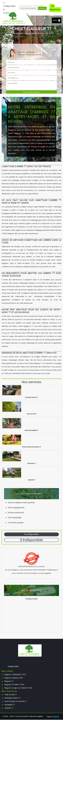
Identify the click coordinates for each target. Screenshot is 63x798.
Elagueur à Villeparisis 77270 (15, 674)
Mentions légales (36, 716)
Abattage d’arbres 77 (12, 698)
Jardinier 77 (8, 708)
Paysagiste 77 (9, 705)
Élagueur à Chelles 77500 (14, 684)
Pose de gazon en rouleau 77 (15, 701)
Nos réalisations (54, 8)
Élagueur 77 (8, 681)
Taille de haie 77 (10, 694)
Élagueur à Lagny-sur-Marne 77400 (18, 688)
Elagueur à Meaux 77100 (13, 678)
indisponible (31, 534)
